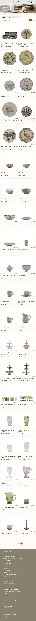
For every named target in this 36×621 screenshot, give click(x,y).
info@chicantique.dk (10, 556)
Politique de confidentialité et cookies (12, 574)
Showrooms (7, 570)
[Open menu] (2, 2)
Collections (6, 13)
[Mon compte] (31, 2)
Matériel (17, 17)
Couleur (4, 17)
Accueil (2, 13)
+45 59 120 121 (8, 554)
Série (10, 17)
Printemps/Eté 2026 (11, 13)
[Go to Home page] (18, 1)
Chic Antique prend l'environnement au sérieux (14, 567)
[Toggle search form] (29, 2)
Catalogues (6, 568)
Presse (5, 572)
